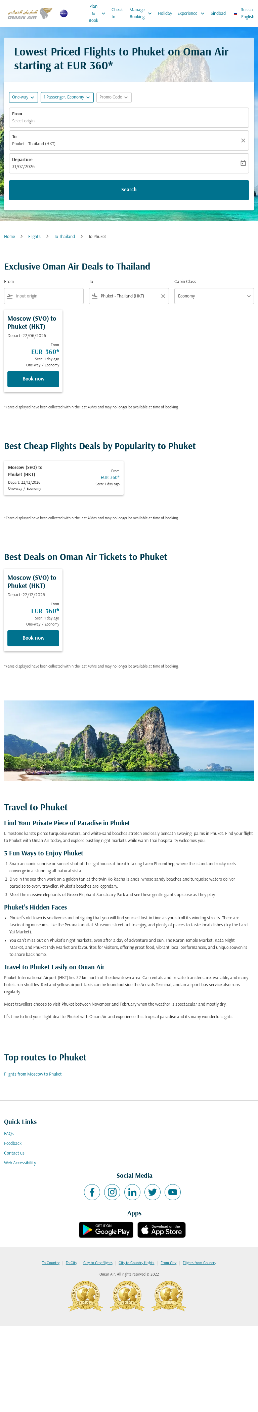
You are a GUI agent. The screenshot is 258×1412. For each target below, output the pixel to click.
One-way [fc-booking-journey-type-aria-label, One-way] (20, 97)
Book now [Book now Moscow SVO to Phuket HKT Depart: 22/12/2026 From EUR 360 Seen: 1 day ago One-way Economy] (33, 638)
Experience (192, 13)
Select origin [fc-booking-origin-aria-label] (23, 121)
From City (168, 1263)
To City (71, 1263)
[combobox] (48, 296)
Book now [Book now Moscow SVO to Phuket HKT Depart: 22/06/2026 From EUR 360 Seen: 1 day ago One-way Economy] (33, 379)
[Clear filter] (163, 296)
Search (129, 190)
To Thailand (64, 236)
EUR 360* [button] (90, 66)
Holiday (165, 13)
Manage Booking (142, 13)
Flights (34, 236)
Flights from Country (199, 1263)
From (17, 114)
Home (9, 236)
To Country (50, 1263)
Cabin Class (185, 281)
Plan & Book (99, 13)
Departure (22, 159)
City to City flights (98, 1263)
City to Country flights (136, 1263)
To (14, 136)
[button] (67, 97)
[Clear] (244, 140)
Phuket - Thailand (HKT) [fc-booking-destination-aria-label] (33, 144)
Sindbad (218, 13)
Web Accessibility (20, 1163)
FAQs (9, 1133)
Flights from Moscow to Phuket (33, 1074)
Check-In (118, 13)
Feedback (13, 1143)
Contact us (14, 1153)
